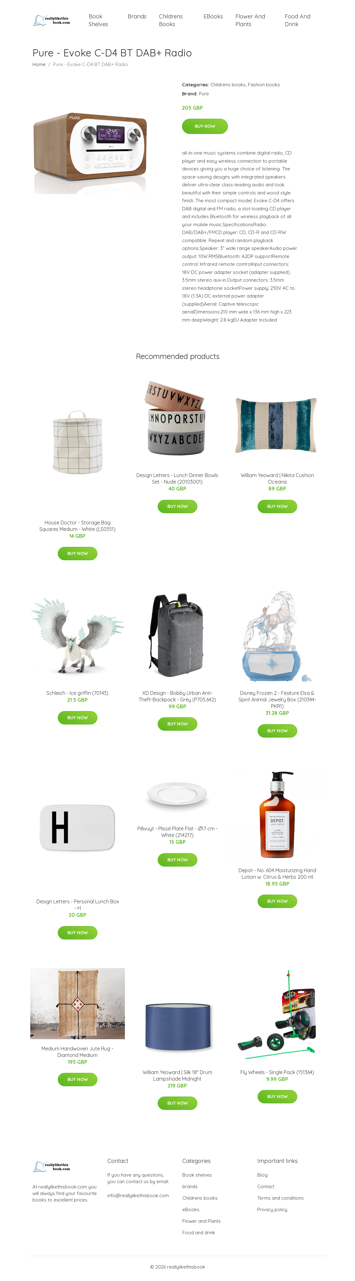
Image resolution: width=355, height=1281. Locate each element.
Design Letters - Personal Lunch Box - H (78, 908)
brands (137, 18)
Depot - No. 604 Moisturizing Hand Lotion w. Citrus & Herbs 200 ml (277, 876)
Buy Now (205, 129)
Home (39, 67)
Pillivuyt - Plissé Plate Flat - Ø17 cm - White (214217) (177, 835)
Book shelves (98, 21)
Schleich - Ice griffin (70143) (77, 696)
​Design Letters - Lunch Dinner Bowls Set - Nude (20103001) (177, 482)
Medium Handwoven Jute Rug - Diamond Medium (77, 1055)
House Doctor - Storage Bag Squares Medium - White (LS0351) (77, 529)
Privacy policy (272, 1213)
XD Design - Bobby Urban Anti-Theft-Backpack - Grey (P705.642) (177, 699)
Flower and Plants (250, 21)
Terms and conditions (280, 1201)
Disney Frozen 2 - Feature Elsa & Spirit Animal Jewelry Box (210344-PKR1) (277, 703)
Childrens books (171, 21)
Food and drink (297, 21)
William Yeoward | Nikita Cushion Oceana (277, 482)
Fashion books (264, 88)
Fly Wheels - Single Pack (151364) (277, 1075)
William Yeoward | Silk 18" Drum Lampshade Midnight (177, 1078)
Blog (262, 1178)
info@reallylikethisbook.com (138, 1199)
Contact (265, 1190)
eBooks (213, 18)
